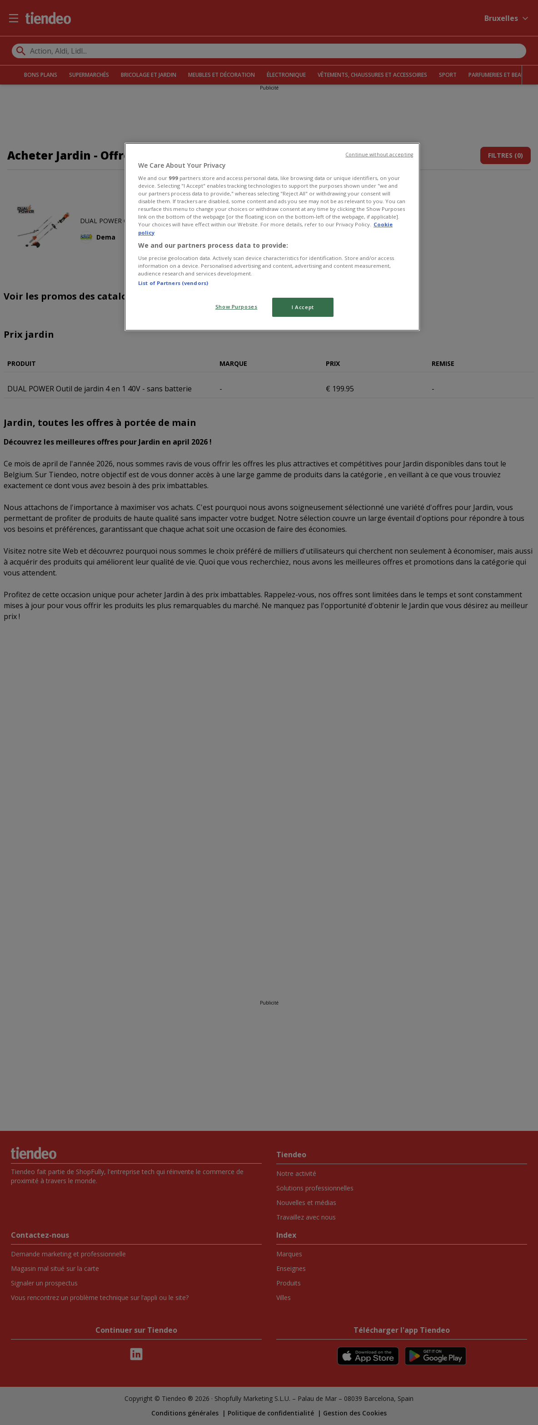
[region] (272, 237)
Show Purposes (236, 306)
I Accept (303, 307)
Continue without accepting (379, 154)
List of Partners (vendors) (173, 283)
